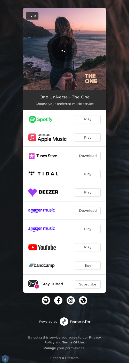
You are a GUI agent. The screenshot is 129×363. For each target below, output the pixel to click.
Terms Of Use (73, 342)
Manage (49, 348)
